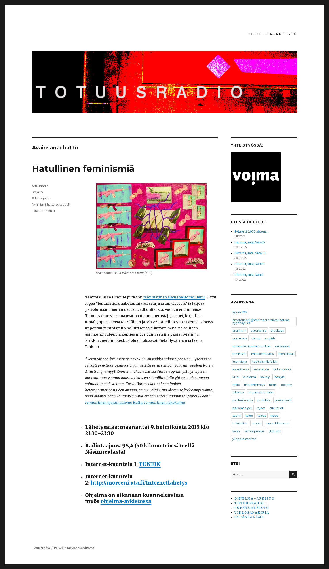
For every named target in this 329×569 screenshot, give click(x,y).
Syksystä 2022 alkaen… (251, 231)
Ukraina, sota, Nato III (250, 253)
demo (255, 338)
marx (236, 384)
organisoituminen (261, 392)
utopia (256, 423)
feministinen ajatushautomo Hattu (174, 297)
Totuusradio (41, 548)
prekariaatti (283, 400)
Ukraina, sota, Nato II (249, 264)
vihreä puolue (254, 431)
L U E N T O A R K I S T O (251, 508)
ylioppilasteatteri (244, 439)
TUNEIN (150, 464)
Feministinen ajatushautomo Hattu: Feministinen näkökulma (135, 402)
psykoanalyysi (242, 408)
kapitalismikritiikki (264, 361)
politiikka (263, 400)
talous (261, 415)
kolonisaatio (282, 369)
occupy (286, 384)
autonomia (258, 330)
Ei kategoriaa (41, 198)
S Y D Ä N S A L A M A (249, 517)
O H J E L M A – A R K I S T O (273, 34)
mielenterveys (254, 384)
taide (249, 415)
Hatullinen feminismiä (83, 168)
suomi (236, 415)
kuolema (249, 377)
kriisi (235, 377)
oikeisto (238, 392)
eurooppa (282, 346)
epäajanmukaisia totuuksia (251, 346)
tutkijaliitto (239, 423)
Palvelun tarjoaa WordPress (74, 548)
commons (239, 338)
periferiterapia (242, 400)
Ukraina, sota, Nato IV (249, 242)
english (270, 338)
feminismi (39, 204)
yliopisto (275, 431)
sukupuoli (63, 204)
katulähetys (240, 369)
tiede (274, 415)
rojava (261, 408)
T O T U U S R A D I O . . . (250, 503)
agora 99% (240, 312)
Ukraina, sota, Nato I (248, 275)
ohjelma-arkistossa (126, 501)
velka (236, 431)
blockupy (277, 330)
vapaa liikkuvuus (277, 423)
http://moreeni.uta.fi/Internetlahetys (139, 482)
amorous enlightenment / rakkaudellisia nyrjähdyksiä (260, 321)
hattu (51, 204)
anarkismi (239, 330)
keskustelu (261, 369)
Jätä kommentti (43, 210)
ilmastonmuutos (262, 353)
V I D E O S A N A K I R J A (251, 512)
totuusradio (40, 186)
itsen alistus (286, 353)
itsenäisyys (239, 361)
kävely (265, 377)
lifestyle (279, 377)
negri (273, 384)
